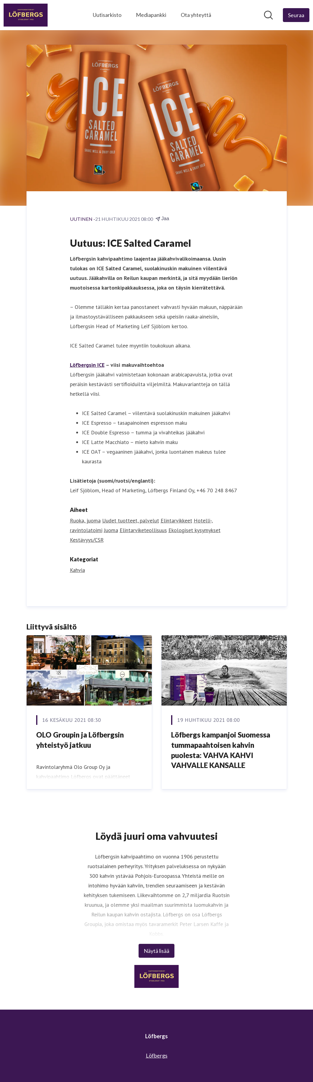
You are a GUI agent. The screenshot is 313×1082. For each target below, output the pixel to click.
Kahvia (77, 569)
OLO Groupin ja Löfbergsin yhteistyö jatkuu (80, 739)
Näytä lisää (156, 950)
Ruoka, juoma (85, 520)
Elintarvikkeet (176, 520)
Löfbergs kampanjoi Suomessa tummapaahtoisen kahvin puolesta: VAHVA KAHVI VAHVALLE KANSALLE (220, 749)
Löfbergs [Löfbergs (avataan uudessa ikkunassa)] (156, 1055)
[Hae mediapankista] (268, 15)
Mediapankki (151, 14)
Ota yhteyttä (196, 14)
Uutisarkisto (107, 14)
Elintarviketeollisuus (143, 530)
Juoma (111, 530)
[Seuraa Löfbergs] (296, 15)
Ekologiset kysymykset (194, 530)
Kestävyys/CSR (87, 539)
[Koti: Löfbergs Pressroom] (26, 15)
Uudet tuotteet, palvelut (130, 520)
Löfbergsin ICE (87, 364)
